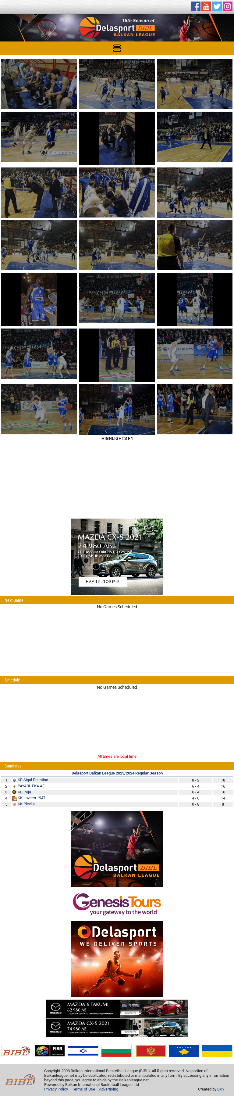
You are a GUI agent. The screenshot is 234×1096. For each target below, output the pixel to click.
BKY (221, 1089)
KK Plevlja (26, 804)
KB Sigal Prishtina (33, 780)
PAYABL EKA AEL (32, 786)
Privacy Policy (56, 1089)
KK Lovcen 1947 (31, 798)
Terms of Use (83, 1089)
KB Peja (24, 792)
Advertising (108, 1089)
